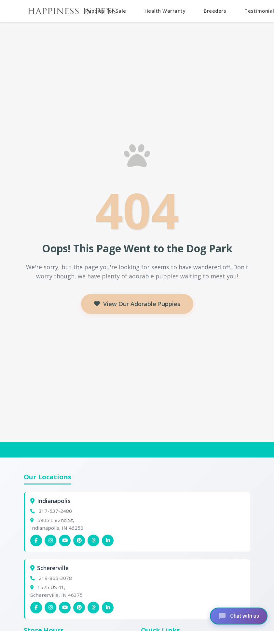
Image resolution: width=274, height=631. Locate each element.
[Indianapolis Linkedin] (108, 540)
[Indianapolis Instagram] (50, 540)
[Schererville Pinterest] (79, 607)
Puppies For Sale (105, 10)
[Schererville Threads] (93, 607)
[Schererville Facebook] (36, 607)
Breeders (215, 10)
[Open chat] (238, 616)
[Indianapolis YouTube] (65, 540)
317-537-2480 (55, 511)
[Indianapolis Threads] (93, 540)
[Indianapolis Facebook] (36, 540)
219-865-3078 (55, 578)
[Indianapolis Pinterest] (79, 540)
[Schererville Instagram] (50, 607)
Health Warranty (165, 10)
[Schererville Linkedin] (108, 607)
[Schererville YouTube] (65, 607)
